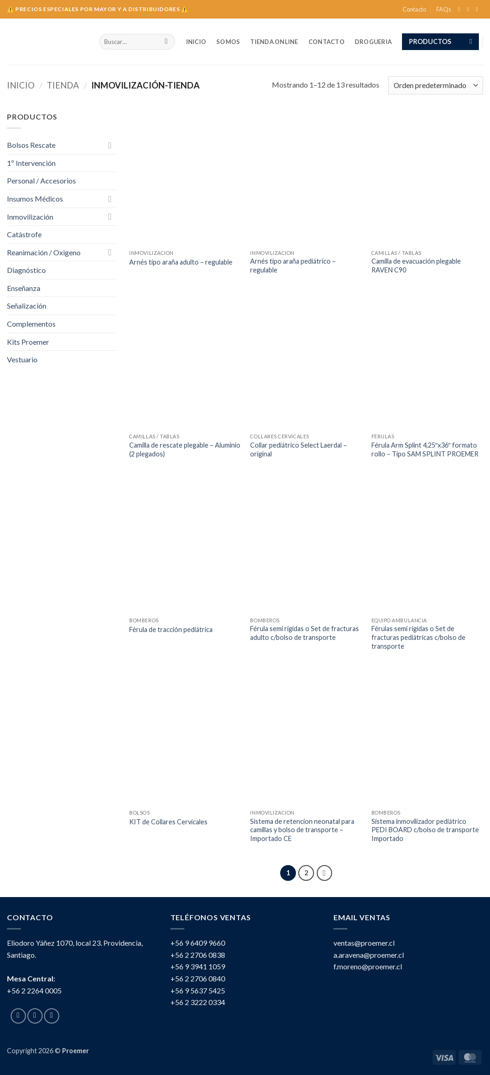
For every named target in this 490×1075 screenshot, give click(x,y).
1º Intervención (31, 162)
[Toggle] (110, 145)
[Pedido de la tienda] (435, 85)
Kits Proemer (35, 341)
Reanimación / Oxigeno (44, 252)
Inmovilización (30, 216)
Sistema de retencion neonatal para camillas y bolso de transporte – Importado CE (302, 829)
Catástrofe (24, 234)
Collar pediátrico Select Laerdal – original (298, 449)
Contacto (414, 9)
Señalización (26, 305)
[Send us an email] (478, 9)
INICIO (196, 41)
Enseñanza (23, 288)
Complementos (31, 323)
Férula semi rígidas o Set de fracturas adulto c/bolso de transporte (304, 633)
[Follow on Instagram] (469, 9)
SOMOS (228, 41)
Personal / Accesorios (41, 180)
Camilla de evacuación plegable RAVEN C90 (416, 265)
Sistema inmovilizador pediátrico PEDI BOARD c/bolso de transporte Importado (425, 829)
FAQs (443, 9)
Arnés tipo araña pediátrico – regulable (293, 265)
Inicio (21, 85)
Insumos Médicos (35, 198)
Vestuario (22, 359)
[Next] (325, 873)
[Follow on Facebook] (461, 9)
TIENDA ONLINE (274, 41)
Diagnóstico (26, 270)
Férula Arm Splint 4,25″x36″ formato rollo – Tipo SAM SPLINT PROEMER (424, 449)
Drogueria (373, 41)
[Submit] (166, 42)
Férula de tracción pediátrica (171, 629)
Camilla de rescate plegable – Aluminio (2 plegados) (184, 449)
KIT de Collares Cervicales (168, 822)
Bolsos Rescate (31, 144)
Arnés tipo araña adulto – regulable (180, 262)
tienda (63, 85)
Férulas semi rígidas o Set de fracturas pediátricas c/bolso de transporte (418, 637)
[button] (440, 41)
